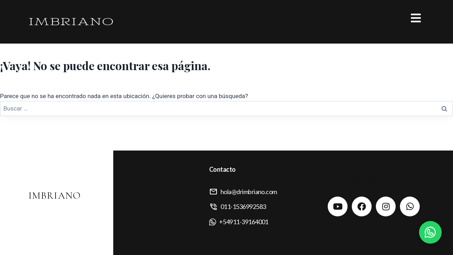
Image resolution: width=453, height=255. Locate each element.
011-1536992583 (243, 206)
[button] (325, 18)
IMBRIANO (71, 22)
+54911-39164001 (243, 222)
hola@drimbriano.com (248, 192)
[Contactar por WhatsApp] (430, 232)
